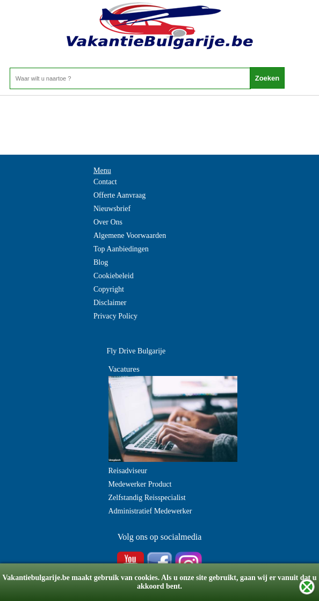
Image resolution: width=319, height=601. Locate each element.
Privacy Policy (115, 316)
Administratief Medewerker (150, 511)
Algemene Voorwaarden (129, 235)
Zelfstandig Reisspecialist (147, 498)
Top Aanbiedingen (121, 249)
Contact (105, 182)
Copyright (108, 289)
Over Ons (107, 222)
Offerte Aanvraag (119, 195)
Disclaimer (109, 303)
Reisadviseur (127, 471)
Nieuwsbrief (111, 209)
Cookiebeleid (113, 276)
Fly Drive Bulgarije (136, 351)
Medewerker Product (140, 484)
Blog (100, 262)
